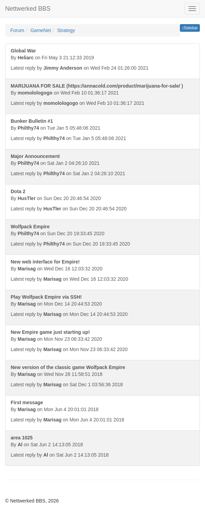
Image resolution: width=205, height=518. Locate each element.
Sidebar (190, 28)
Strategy (66, 30)
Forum (17, 30)
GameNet (40, 30)
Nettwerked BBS (28, 8)
